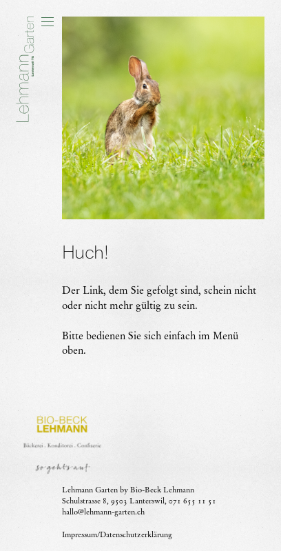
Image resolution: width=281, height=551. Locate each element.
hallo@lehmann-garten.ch (103, 512)
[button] (47, 22)
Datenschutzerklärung (136, 534)
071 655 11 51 (192, 500)
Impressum (79, 534)
